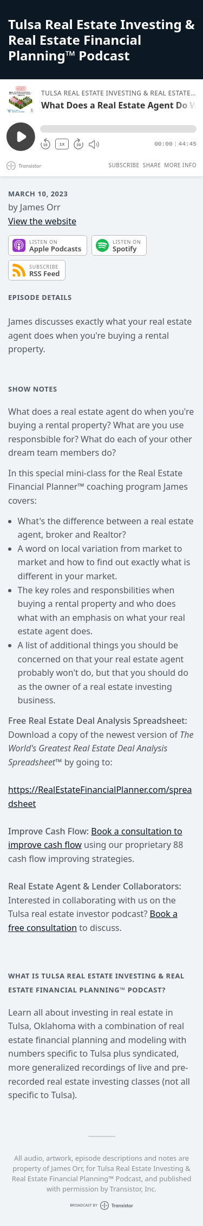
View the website (42, 221)
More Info (180, 165)
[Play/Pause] (20, 100)
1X (62, 144)
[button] (118, 129)
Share (152, 165)
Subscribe (123, 165)
